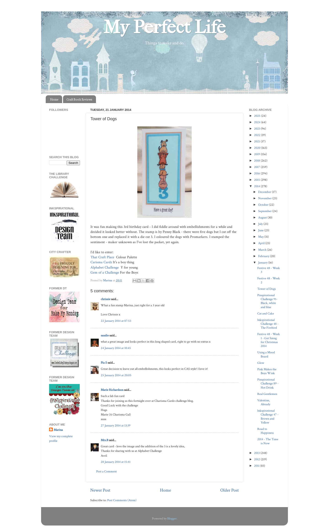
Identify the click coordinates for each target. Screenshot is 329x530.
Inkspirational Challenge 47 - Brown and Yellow (268, 416)
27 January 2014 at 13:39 (115, 425)
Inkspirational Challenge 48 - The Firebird (268, 324)
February (264, 256)
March (262, 250)
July (260, 224)
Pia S (104, 362)
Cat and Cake (265, 313)
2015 (257, 180)
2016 (257, 173)
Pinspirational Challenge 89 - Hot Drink (268, 383)
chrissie (105, 299)
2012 (257, 459)
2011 (257, 465)
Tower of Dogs (266, 289)
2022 (257, 135)
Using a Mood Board (266, 354)
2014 (257, 186)
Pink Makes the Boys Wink (266, 371)
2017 (257, 167)
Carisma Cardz (101, 262)
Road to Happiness (265, 431)
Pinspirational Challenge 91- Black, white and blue (267, 301)
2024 (257, 122)
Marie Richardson (112, 390)
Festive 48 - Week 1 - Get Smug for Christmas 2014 (268, 340)
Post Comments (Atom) (121, 500)
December (265, 192)
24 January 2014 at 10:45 (116, 348)
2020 (257, 148)
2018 (257, 160)
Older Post (229, 490)
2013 (257, 453)
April (261, 243)
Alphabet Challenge (105, 267)
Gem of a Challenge (104, 272)
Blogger (172, 518)
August (263, 217)
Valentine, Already (263, 402)
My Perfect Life (164, 27)
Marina (58, 430)
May (261, 236)
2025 (257, 116)
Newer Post (100, 490)
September (265, 211)
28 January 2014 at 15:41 (115, 462)
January (263, 262)
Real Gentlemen (267, 394)
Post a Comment (106, 471)
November (265, 198)
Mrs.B (104, 440)
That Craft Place (102, 257)
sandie (105, 335)
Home (54, 99)
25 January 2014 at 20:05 (116, 375)
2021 (257, 141)
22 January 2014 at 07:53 (116, 321)
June (261, 230)
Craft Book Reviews (79, 99)
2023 (257, 128)
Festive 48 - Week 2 (268, 280)
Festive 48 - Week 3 (268, 270)
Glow (260, 363)
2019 (257, 154)
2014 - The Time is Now (267, 441)
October (263, 204)
